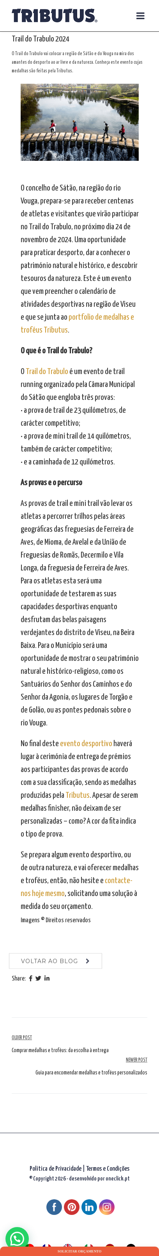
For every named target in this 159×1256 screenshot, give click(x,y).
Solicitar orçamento (79, 1251)
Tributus (77, 795)
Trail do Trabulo (47, 372)
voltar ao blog (49, 966)
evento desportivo (86, 744)
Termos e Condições (107, 1169)
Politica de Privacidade (55, 1169)
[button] (17, 1239)
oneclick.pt (118, 1179)
